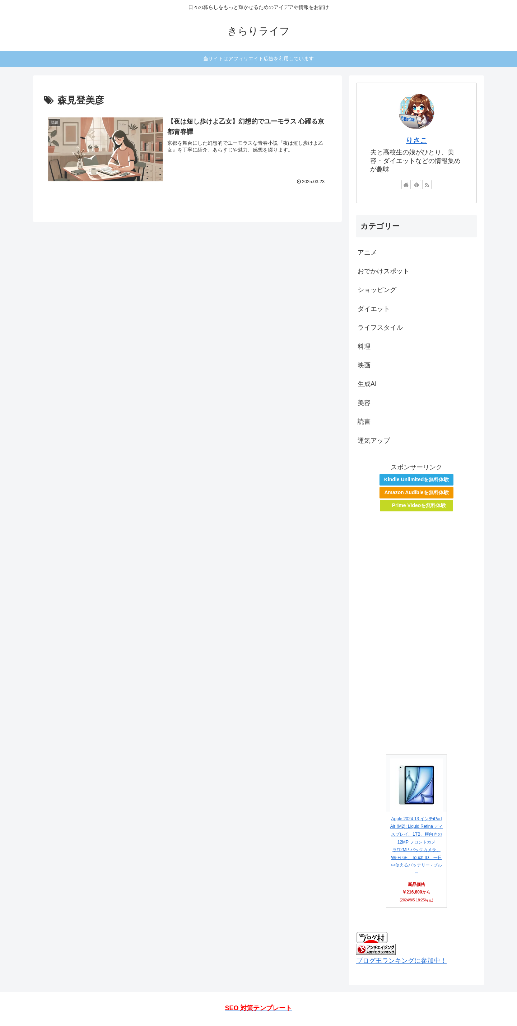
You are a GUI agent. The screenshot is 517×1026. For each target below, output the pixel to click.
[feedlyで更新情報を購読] (416, 184)
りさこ (416, 140)
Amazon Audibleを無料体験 (416, 492)
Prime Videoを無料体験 (419, 505)
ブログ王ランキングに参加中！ (401, 960)
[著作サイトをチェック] (406, 184)
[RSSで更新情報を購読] (427, 184)
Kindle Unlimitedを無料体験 (416, 479)
